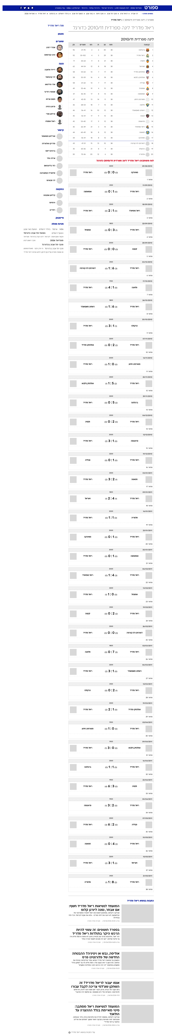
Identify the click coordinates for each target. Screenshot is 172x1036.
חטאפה (132, 479)
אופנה (50, 3)
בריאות (79, 3)
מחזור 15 (147, 448)
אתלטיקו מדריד (85, 345)
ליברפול (45, 237)
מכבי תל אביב (109, 14)
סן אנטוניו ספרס (55, 252)
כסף (94, 3)
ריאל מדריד (39, 14)
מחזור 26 (146, 659)
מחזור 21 (147, 563)
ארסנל (52, 229)
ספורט (129, 3)
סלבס (102, 3)
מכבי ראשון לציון (27, 240)
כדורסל (82, 8)
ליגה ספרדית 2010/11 (132, 20)
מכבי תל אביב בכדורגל (50, 245)
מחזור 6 (147, 276)
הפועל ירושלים (55, 233)
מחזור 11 (147, 371)
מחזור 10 (146, 352)
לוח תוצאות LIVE (119, 8)
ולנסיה (85, 422)
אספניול (85, 230)
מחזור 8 (147, 314)
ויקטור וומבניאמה (55, 237)
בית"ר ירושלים (61, 14)
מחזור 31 (147, 755)
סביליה (85, 460)
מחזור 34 (146, 813)
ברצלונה (50, 14)
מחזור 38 (146, 889)
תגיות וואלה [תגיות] (55, 224)
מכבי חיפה (97, 14)
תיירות (70, 3)
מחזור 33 (146, 793)
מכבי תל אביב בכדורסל (51, 249)
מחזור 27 (146, 678)
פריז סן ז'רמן (44, 252)
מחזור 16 (147, 467)
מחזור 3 (147, 218)
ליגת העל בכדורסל (34, 237)
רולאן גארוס (34, 252)
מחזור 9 (147, 333)
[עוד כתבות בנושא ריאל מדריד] (108, 1032)
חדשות (139, 3)
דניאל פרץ (121, 14)
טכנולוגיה (60, 3)
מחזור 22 (146, 582)
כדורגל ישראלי (104, 8)
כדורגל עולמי (92, 8)
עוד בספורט (57, 8)
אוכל (88, 3)
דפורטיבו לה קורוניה (85, 268)
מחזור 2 (147, 199)
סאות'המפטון (26, 248)
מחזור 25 (146, 640)
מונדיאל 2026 (133, 8)
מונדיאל (120, 3)
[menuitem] (137, 2)
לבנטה (132, 249)
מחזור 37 (146, 870)
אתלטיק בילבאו (85, 383)
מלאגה (132, 288)
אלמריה (132, 518)
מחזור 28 (146, 698)
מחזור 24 (146, 621)
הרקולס (132, 326)
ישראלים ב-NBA (70, 8)
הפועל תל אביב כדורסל (32, 233)
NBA (59, 229)
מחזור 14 (147, 429)
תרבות (110, 3)
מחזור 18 (147, 506)
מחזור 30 (146, 736)
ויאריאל (85, 499)
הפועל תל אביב (74, 14)
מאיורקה (131, 172)
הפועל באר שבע (27, 229)
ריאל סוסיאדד (131, 211)
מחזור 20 (146, 544)
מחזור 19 (147, 525)
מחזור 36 (146, 851)
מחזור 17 (147, 487)
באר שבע (87, 14)
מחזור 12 (147, 391)
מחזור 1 (147, 180)
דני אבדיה (131, 14)
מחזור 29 (146, 717)
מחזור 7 (147, 295)
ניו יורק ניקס (36, 248)
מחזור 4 (147, 237)
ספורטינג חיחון (132, 364)
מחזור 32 (146, 774)
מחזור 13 (147, 410)
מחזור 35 (146, 832)
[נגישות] (3, 2)
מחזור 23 (146, 602)
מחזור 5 (147, 256)
